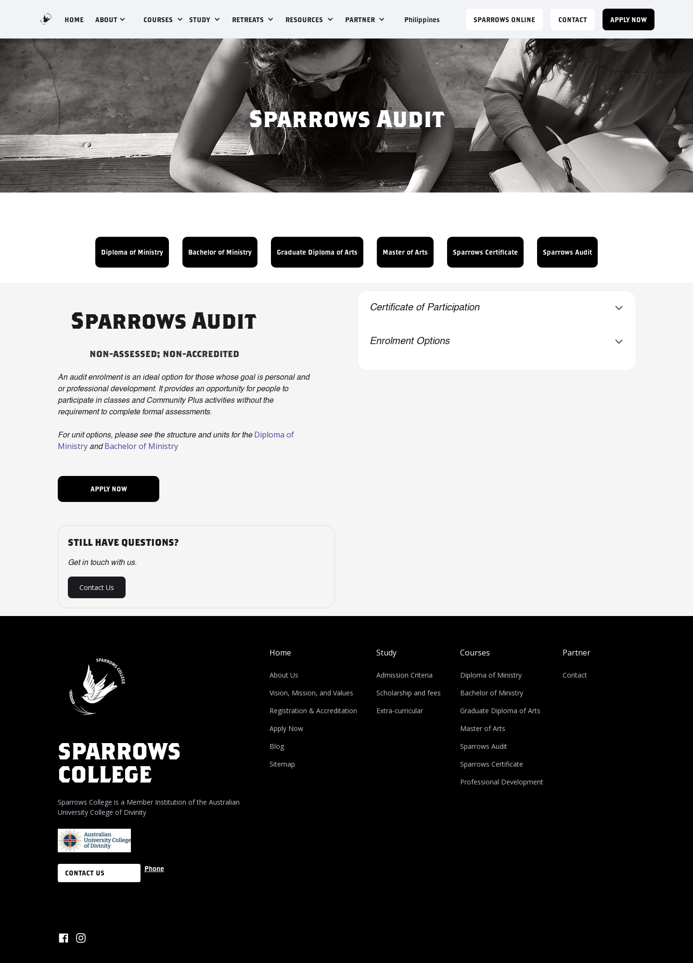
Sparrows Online (504, 19)
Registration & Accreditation (313, 710)
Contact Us (96, 587)
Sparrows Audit (567, 252)
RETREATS (248, 19)
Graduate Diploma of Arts (317, 252)
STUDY (199, 19)
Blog (277, 746)
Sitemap (282, 764)
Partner (576, 652)
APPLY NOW (628, 19)
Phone (154, 868)
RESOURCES (304, 19)
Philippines (422, 19)
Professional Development (501, 781)
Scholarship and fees (408, 692)
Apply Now (286, 728)
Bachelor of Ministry (220, 252)
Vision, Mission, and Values (311, 692)
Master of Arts (405, 252)
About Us (284, 675)
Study (386, 652)
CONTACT (572, 19)
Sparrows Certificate (485, 252)
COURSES (158, 19)
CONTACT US (84, 873)
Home (280, 652)
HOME (74, 19)
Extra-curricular (399, 710)
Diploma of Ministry (132, 252)
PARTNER (360, 19)
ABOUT (106, 19)
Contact (575, 675)
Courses (475, 652)
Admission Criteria (404, 675)
